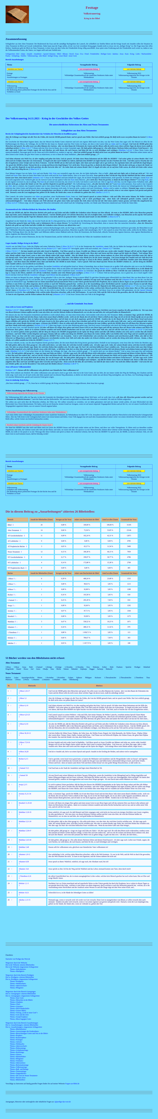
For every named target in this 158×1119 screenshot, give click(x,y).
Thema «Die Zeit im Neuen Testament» (24, 1075)
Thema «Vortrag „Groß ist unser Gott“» (24, 1013)
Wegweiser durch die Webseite (16, 963)
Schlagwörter (10, 54)
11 (9, 775)
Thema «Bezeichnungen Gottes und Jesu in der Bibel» (29, 1033)
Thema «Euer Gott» (17, 998)
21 (9, 862)
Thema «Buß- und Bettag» (19, 1069)
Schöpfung (15, 56)
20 (9, 854)
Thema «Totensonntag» (18, 1071)
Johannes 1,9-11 (59, 294)
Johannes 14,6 (38, 178)
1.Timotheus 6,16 (23, 290)
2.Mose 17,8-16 (11, 251)
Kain (127, 54)
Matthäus (11, 622)
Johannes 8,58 (128, 279)
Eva (81, 54)
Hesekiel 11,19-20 (135, 329)
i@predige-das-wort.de (63, 1102)
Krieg (132, 54)
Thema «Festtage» (16, 1040)
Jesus (121, 54)
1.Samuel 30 (65, 248)
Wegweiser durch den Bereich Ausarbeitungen (22, 1023)
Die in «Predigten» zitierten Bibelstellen (20, 977)
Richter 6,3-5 (51, 248)
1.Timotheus (12, 632)
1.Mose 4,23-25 (11, 203)
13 (9, 794)
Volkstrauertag (32, 56)
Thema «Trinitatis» (16, 1061)
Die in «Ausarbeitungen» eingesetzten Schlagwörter (24, 1027)
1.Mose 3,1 (23, 698)
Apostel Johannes (49, 54)
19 (9, 847)
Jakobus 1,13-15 (102, 192)
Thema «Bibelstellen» (17, 1080)
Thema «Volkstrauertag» (18, 1067)
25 (9, 893)
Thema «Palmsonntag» (18, 1048)
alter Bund (42, 56)
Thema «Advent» (16, 1042)
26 (9, 900)
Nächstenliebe (146, 54)
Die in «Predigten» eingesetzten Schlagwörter (22, 979)
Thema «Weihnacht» (17, 1044)
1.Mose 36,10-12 (68, 246)
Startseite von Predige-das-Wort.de (18, 959)
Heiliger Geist (106, 54)
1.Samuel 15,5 (107, 248)
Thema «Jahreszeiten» (18, 1063)
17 (9, 831)
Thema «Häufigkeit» (17, 971)
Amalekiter (38, 54)
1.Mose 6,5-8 (113, 217)
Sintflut (23, 56)
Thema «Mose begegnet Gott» (20, 1019)
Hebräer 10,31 (105, 269)
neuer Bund (63, 56)
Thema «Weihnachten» (18, 983)
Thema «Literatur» (16, 1006)
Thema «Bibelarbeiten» (18, 1029)
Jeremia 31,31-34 (41, 325)
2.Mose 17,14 (89, 273)
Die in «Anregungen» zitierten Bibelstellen (21, 994)
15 (9, 812)
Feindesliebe (94, 54)
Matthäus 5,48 (11, 370)
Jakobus (115, 54)
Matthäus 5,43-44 (125, 150)
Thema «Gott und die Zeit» (19, 1015)
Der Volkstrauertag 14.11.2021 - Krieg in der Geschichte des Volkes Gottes (47, 118)
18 (9, 840)
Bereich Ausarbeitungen (15, 60)
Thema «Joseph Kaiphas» (19, 1017)
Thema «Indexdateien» (18, 969)
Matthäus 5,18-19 (12, 310)
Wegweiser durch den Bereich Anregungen (21, 991)
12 (9, 784)
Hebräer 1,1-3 (130, 286)
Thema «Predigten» (17, 981)
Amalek (29, 54)
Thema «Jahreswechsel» (18, 986)
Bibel (59, 54)
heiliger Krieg (53, 56)
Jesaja (10, 605)
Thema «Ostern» (16, 1054)
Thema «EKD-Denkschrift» (19, 1008)
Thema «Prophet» (16, 1035)
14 (9, 803)
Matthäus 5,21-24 (17, 351)
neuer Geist (73, 56)
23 (9, 876)
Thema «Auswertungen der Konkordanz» (24, 1031)
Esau (77, 54)
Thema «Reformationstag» (19, 1065)
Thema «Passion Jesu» (18, 1078)
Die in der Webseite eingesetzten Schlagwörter (22, 967)
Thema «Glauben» (16, 1002)
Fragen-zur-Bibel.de (72, 1084)
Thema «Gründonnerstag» (19, 1050)
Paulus (8, 56)
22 (9, 869)
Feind (87, 54)
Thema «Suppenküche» (18, 1073)
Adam (23, 54)
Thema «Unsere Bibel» (18, 1010)
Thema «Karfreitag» (17, 1052)
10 (9, 768)
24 (9, 883)
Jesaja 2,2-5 (48, 340)
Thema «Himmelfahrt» (18, 1056)
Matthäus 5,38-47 (70, 364)
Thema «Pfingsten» (17, 988)
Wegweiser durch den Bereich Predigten (20, 975)
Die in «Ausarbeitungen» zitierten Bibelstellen (22, 1025)
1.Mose (10, 579)
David (71, 54)
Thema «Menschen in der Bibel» (21, 1000)
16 (9, 821)
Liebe (138, 54)
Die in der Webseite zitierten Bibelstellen (20, 965)
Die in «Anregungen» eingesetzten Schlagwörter (23, 996)
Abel (17, 54)
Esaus (24, 246)
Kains (16, 175)
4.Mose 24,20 (75, 275)
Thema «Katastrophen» (18, 1037)
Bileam (65, 54)
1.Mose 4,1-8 (34, 169)
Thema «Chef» (15, 1004)
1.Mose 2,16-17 (25, 148)
